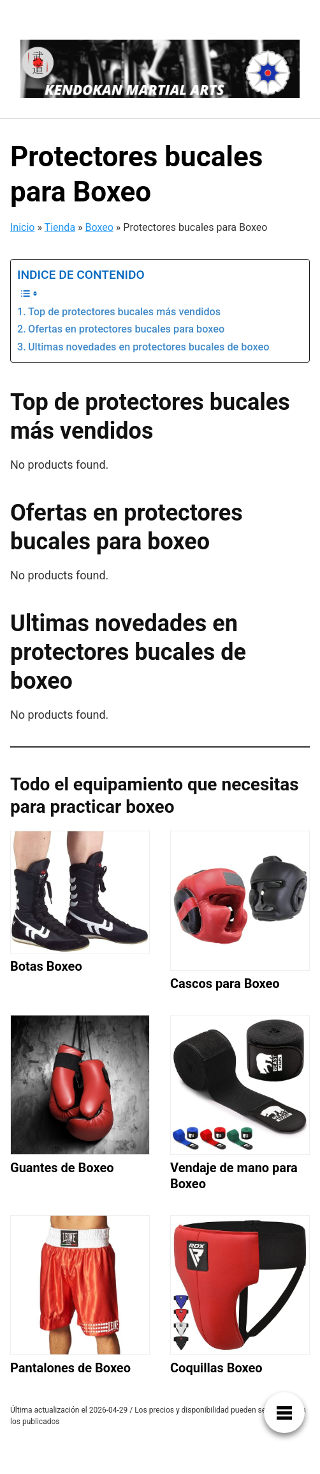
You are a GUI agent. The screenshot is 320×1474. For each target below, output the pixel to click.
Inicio (22, 227)
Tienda (60, 227)
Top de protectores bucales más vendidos (124, 312)
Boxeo (99, 227)
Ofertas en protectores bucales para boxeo (126, 329)
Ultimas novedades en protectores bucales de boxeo (148, 347)
